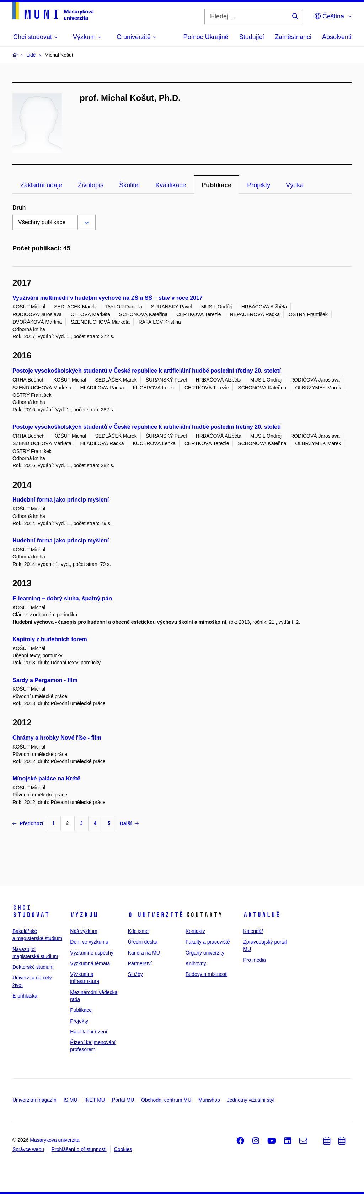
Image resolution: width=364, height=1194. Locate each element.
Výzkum (84, 915)
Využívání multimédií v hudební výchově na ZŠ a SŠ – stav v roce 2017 (107, 298)
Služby (135, 974)
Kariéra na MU (144, 953)
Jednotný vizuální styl (250, 1100)
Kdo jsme (138, 931)
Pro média (254, 960)
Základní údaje (41, 185)
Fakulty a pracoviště (208, 942)
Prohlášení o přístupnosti (79, 1149)
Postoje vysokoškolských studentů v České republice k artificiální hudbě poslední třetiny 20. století (146, 371)
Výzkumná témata (90, 963)
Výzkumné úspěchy (91, 953)
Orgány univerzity (205, 953)
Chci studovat (30, 911)
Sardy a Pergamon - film (44, 680)
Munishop (209, 1100)
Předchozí (27, 823)
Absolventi (337, 36)
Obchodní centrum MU (166, 1100)
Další (129, 823)
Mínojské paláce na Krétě (46, 779)
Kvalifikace (170, 185)
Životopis (90, 185)
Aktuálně (261, 915)
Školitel (129, 185)
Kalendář (253, 931)
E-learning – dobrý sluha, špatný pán (62, 598)
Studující (251, 36)
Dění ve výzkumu (89, 942)
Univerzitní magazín (34, 1100)
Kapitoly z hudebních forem (49, 639)
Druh (19, 208)
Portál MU (123, 1100)
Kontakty (195, 931)
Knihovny (196, 963)
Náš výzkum (83, 931)
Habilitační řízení (88, 1031)
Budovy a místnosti (207, 974)
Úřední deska (142, 942)
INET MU (95, 1100)
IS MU (70, 1100)
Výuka (295, 185)
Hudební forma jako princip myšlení (60, 500)
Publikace (216, 185)
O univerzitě (155, 915)
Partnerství (140, 963)
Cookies (123, 1149)
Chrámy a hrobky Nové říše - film (56, 738)
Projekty (258, 185)
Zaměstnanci (293, 36)
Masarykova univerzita (54, 1140)
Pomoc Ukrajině (206, 36)
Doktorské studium (33, 967)
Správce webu (28, 1149)
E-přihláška (24, 996)
